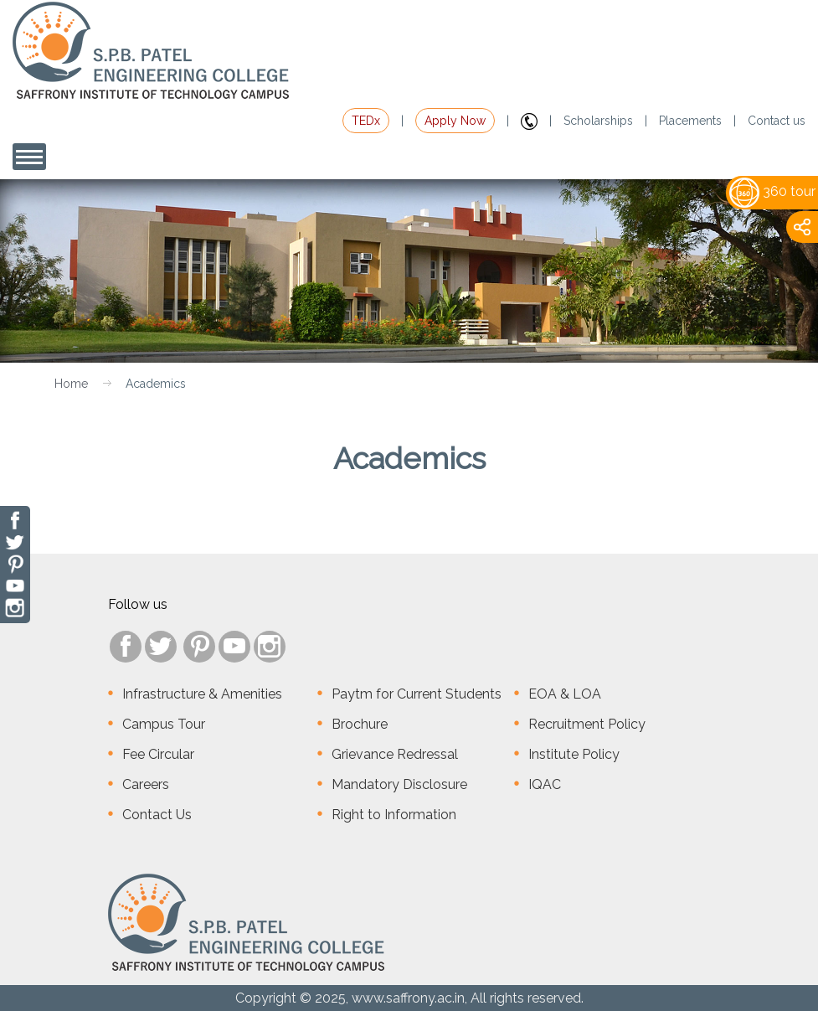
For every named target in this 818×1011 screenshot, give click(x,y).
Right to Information (394, 815)
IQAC (544, 784)
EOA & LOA (564, 694)
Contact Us (157, 815)
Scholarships (598, 120)
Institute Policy (574, 754)
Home (71, 383)
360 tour (772, 191)
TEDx (366, 120)
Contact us (776, 120)
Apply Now (455, 120)
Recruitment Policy (587, 724)
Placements (690, 120)
